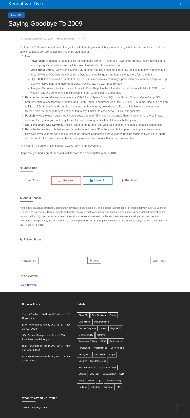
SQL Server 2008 (77, 363)
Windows (73, 382)
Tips (115, 369)
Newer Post (15, 256)
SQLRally (104, 363)
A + (66, 38)
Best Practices (89, 311)
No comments (53, 38)
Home (96, 256)
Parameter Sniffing (108, 330)
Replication (74, 350)
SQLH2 (93, 363)
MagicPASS (105, 324)
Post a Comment (14, 280)
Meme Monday (76, 330)
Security (98, 350)
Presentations (75, 343)
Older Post (172, 256)
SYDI (88, 369)
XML (83, 382)
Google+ (56, 180)
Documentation (91, 317)
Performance (84, 337)
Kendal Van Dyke (23, 3)
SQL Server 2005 (96, 356)
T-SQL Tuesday (101, 369)
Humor (93, 324)
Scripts (86, 350)
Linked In (91, 180)
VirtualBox (105, 376)
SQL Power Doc (76, 356)
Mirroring (91, 330)
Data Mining (74, 317)
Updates (92, 376)
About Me (14, 15)
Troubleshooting (76, 376)
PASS (71, 337)
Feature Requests (77, 324)
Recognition (108, 343)
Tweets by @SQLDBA (138, 309)
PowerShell (99, 337)
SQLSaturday (75, 369)
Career (103, 311)
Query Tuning (92, 343)
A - (71, 38)
